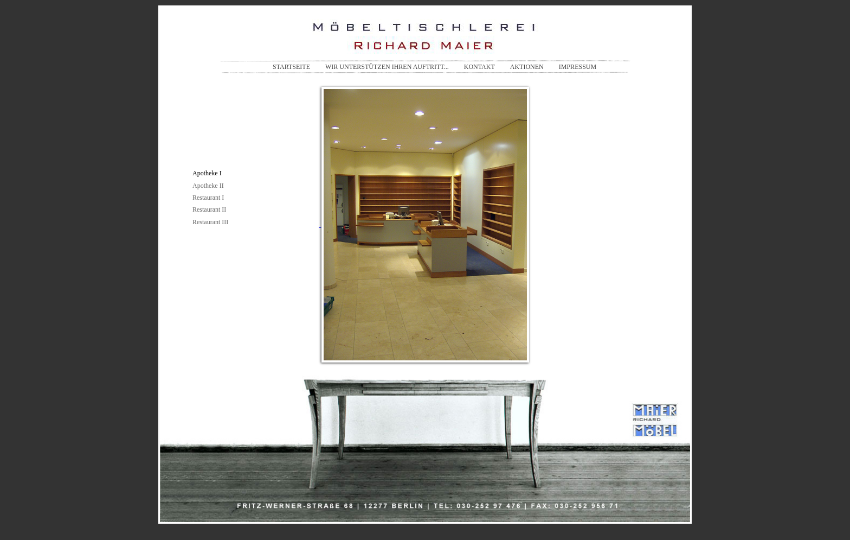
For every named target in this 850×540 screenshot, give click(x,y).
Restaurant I (208, 197)
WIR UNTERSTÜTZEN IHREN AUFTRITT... (387, 67)
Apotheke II (208, 185)
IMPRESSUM (577, 67)
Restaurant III (210, 222)
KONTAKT (479, 67)
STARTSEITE (291, 67)
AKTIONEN (527, 67)
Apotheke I (207, 173)
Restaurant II (209, 209)
